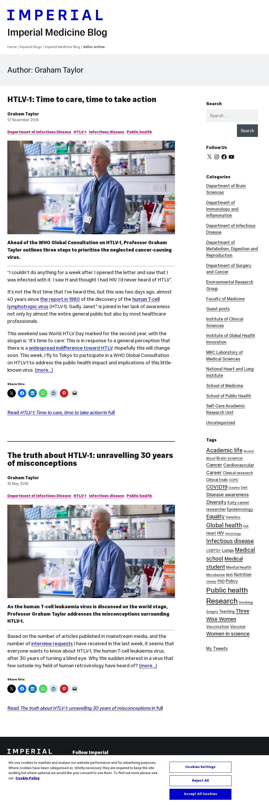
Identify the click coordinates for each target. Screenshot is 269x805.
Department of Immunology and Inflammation (222, 209)
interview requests (52, 644)
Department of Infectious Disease (39, 132)
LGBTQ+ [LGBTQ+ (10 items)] (213, 550)
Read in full (61, 412)
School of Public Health (228, 395)
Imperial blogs (31, 47)
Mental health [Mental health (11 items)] (238, 567)
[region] (134, 780)
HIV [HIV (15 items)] (220, 533)
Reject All (200, 781)
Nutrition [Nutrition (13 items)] (242, 574)
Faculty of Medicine (225, 298)
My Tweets (216, 648)
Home (12, 47)
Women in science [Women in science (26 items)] (228, 633)
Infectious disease (106, 132)
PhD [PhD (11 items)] (221, 581)
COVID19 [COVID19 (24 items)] (216, 486)
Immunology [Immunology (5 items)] (233, 533)
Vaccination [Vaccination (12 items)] (217, 626)
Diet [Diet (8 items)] (244, 487)
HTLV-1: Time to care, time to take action (81, 99)
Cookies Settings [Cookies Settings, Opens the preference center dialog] (200, 767)
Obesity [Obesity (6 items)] (211, 581)
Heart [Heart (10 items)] (211, 533)
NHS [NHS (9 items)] (229, 575)
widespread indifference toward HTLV (70, 348)
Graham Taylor (23, 113)
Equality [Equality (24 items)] (215, 516)
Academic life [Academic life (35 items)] (224, 450)
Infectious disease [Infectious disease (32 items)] (230, 541)
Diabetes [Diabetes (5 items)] (234, 487)
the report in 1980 (60, 299)
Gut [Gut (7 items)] (246, 526)
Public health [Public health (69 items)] (227, 590)
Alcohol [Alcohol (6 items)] (249, 451)
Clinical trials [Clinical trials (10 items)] (217, 479)
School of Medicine (224, 385)
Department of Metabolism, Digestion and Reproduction (232, 249)
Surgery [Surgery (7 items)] (212, 612)
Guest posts (218, 308)
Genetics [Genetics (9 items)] (233, 517)
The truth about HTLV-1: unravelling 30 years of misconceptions (90, 459)
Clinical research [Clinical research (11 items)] (238, 472)
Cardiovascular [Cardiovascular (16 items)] (238, 465)
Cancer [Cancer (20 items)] (214, 465)
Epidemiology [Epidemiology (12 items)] (240, 509)
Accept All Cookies (200, 794)
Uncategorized (220, 422)
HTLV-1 (80, 132)
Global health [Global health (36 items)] (224, 525)
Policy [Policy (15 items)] (232, 581)
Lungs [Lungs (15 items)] (228, 550)
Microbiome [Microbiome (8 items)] (215, 575)
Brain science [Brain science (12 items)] (229, 458)
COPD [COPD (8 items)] (233, 480)
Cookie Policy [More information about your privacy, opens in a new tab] (27, 778)
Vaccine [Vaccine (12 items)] (237, 626)
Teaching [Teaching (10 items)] (227, 611)
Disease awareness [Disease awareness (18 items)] (227, 495)
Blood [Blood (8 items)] (210, 458)
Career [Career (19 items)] (214, 473)
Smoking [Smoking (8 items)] (246, 602)
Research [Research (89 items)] (222, 601)
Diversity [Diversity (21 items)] (216, 502)
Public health (139, 132)
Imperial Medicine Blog (57, 32)
